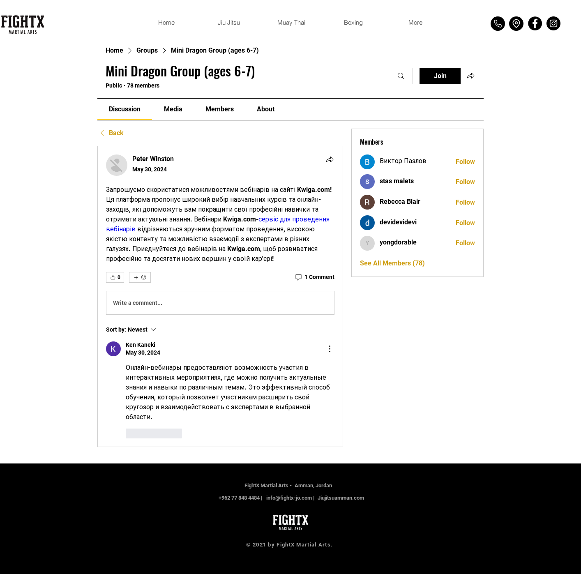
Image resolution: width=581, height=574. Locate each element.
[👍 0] (115, 277)
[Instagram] (553, 23)
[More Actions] (329, 349)
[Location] (516, 23)
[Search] (401, 76)
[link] (125, 109)
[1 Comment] (314, 277)
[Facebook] (535, 23)
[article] (220, 296)
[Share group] (470, 76)
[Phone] (498, 23)
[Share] (329, 159)
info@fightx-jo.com (289, 498)
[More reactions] (140, 277)
